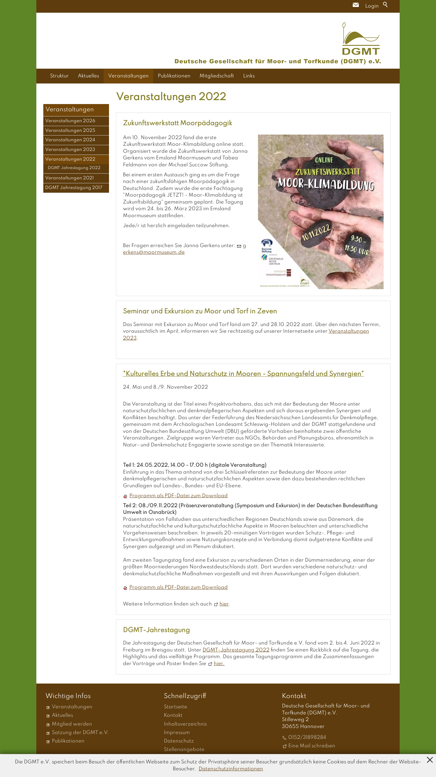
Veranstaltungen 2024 (70, 140)
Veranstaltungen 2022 (70, 159)
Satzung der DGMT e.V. (80, 732)
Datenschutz (179, 741)
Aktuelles (88, 76)
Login (372, 6)
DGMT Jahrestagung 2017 (74, 187)
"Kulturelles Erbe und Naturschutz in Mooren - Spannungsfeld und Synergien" (243, 374)
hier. (219, 663)
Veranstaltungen (128, 76)
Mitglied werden (72, 724)
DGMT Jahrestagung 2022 (74, 168)
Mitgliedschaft (217, 76)
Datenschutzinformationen (231, 769)
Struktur (59, 76)
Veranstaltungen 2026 (70, 121)
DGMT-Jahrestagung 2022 (236, 650)
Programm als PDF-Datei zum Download (178, 495)
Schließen (430, 759)
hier (224, 604)
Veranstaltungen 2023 (70, 149)
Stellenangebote (184, 749)
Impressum (177, 732)
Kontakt (173, 715)
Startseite (175, 707)
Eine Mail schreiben (311, 746)
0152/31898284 (307, 737)
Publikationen (174, 76)
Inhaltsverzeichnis (185, 724)
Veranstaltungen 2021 (69, 178)
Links (249, 76)
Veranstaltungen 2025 (70, 130)
